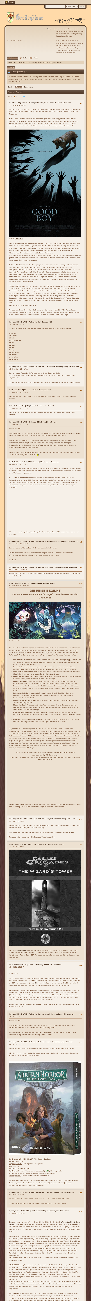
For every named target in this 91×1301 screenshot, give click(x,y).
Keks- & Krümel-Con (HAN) (19, 406)
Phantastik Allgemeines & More (21, 103)
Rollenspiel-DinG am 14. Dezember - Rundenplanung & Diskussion (54, 367)
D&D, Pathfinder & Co (17, 462)
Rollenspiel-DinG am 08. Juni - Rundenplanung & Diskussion (51, 1042)
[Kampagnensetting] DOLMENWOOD (41, 583)
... (19, 96)
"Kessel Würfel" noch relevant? (39, 390)
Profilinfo (11, 67)
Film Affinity (19, 239)
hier (56, 755)
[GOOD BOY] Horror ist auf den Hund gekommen (52, 103)
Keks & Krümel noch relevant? (42, 406)
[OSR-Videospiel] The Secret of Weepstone (43, 462)
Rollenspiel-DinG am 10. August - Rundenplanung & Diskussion (53, 819)
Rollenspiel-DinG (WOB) (18, 322)
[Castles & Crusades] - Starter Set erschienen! (44, 965)
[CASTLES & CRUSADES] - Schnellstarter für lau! (45, 844)
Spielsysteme (14, 1211)
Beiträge (10, 87)
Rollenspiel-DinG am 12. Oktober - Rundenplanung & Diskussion (53, 567)
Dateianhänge (28, 87)
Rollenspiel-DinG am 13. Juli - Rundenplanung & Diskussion (51, 1014)
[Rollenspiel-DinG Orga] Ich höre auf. (43, 422)
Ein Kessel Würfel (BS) (17, 390)
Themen (18, 87)
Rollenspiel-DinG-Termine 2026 (40, 322)
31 (21, 96)
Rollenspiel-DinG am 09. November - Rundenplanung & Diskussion (54, 541)
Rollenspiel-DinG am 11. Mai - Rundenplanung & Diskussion (51, 1192)
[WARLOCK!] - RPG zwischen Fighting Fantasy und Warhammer (45, 1211)
